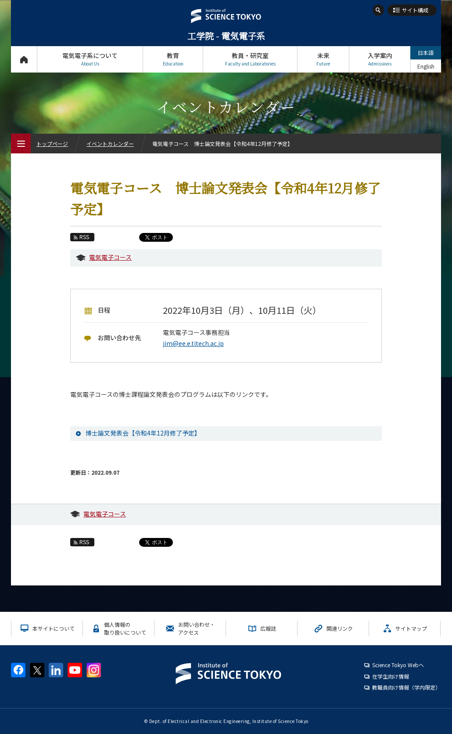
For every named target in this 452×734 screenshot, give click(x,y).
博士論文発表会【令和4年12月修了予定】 (143, 433)
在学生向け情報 (390, 676)
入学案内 (379, 59)
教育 (173, 59)
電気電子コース (110, 257)
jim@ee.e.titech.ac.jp (193, 343)
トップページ (24, 59)
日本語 (426, 52)
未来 (323, 59)
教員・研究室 (250, 59)
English (425, 66)
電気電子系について (90, 59)
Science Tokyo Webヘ (398, 665)
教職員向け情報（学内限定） (406, 687)
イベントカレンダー (110, 143)
